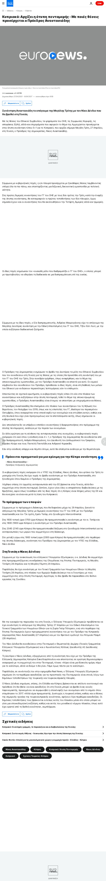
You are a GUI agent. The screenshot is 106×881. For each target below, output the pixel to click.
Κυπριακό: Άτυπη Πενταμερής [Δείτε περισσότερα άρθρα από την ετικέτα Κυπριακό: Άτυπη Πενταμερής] (63, 749)
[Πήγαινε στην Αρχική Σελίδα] (10, 3)
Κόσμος (19, 11)
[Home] (3, 11)
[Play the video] (53, 56)
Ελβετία (28, 11)
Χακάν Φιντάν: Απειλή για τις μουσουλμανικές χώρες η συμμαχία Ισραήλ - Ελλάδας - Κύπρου (44, 740)
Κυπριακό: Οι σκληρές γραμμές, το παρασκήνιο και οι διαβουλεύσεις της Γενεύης (39, 727)
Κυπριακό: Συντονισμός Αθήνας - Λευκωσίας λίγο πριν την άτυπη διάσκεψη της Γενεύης (42, 733)
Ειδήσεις (10, 11)
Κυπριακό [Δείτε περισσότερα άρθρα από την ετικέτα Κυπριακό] (10, 756)
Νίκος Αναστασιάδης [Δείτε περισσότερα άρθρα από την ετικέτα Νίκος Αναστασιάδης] (16, 749)
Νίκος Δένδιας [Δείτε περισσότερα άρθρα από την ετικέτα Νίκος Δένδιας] (93, 749)
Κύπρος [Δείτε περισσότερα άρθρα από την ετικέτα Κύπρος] (37, 749)
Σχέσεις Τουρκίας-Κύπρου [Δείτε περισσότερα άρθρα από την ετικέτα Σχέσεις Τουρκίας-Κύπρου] (35, 756)
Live (100, 3)
